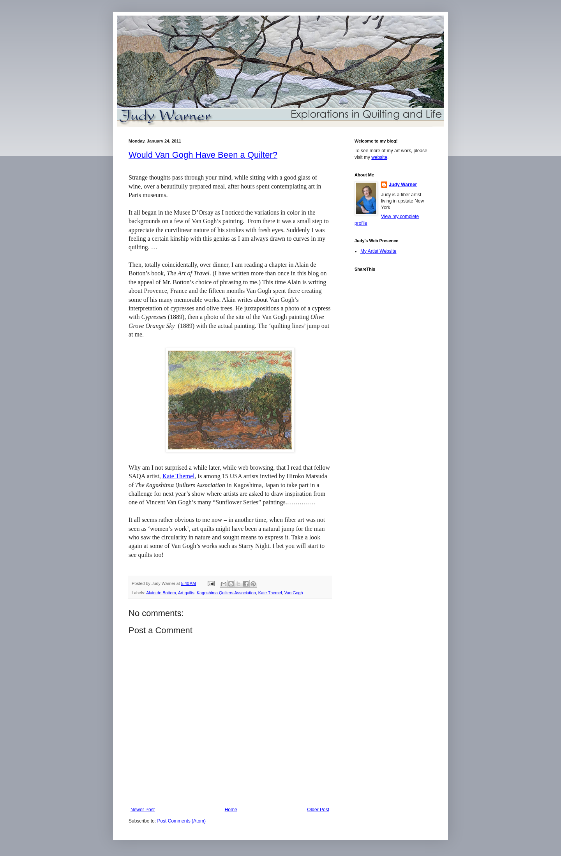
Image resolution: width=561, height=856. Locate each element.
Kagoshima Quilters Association (226, 592)
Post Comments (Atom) (181, 821)
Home (231, 809)
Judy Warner (403, 184)
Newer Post (143, 809)
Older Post (318, 809)
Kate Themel (178, 476)
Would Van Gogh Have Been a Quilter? (203, 155)
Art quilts (186, 592)
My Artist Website (378, 251)
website (379, 157)
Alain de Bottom (161, 592)
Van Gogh (293, 592)
